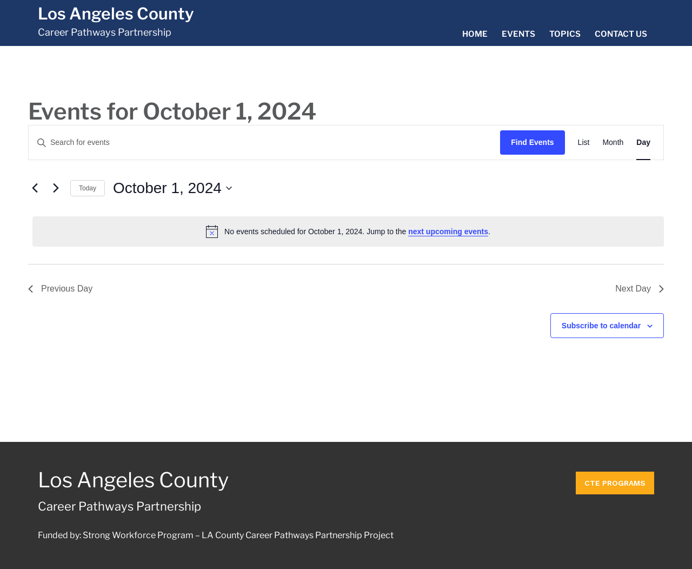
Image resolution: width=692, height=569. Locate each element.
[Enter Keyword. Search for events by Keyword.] (264, 142)
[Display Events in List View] (584, 142)
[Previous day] (34, 188)
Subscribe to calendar (601, 325)
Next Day (639, 288)
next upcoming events (448, 231)
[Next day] (55, 188)
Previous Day (60, 288)
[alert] (348, 231)
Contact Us (621, 34)
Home (475, 34)
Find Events (532, 142)
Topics (565, 34)
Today (87, 188)
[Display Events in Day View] (643, 142)
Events (518, 34)
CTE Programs (615, 480)
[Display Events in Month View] (612, 142)
